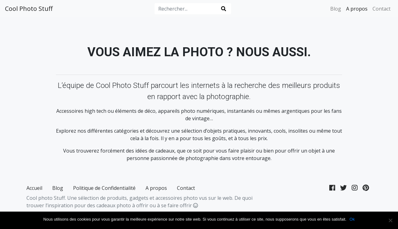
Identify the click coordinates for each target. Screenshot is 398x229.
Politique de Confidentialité (104, 188)
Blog (335, 8)
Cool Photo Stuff (29, 8)
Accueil (34, 188)
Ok (352, 219)
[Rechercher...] (186, 8)
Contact (382, 8)
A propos (357, 8)
